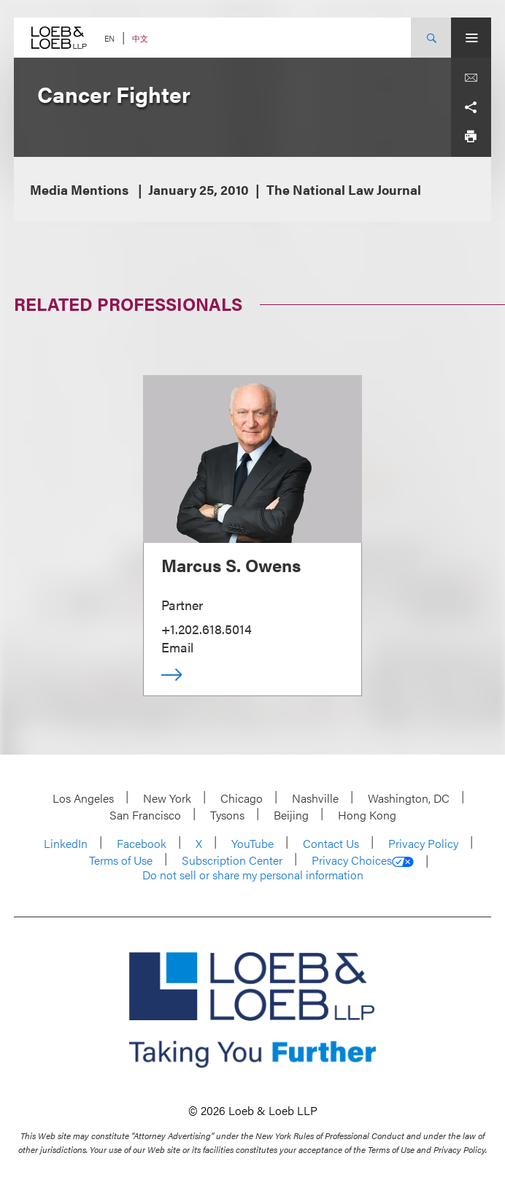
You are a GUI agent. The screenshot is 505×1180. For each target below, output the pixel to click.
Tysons (227, 814)
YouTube (252, 843)
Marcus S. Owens (231, 564)
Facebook (141, 843)
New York (167, 798)
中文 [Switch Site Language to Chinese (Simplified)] (140, 38)
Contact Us (331, 843)
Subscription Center (232, 860)
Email (177, 647)
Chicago (241, 798)
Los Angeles (83, 798)
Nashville (315, 798)
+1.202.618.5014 (206, 629)
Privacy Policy (423, 843)
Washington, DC (409, 798)
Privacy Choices (363, 860)
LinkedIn (66, 843)
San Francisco (145, 814)
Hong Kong (367, 814)
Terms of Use (121, 860)
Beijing (291, 814)
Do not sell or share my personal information (252, 875)
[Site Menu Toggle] (471, 38)
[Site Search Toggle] (431, 38)
